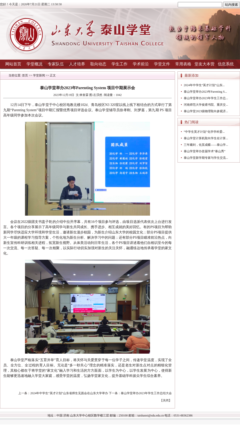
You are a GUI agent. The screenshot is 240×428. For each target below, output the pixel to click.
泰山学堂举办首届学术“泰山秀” (205, 151)
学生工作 (120, 64)
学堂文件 (162, 64)
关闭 (166, 400)
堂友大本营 (204, 64)
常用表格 (183, 64)
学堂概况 (34, 64)
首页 (25, 75)
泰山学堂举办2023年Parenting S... (205, 91)
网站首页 (13, 64)
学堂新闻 (39, 75)
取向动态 (98, 64)
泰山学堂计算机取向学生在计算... (206, 138)
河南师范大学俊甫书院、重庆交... (206, 104)
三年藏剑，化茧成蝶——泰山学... (206, 145)
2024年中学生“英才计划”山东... (204, 85)
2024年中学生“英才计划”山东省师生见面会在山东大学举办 (69, 393)
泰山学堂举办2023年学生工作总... (206, 98)
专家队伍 (56, 64)
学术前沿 (141, 64)
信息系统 (226, 64)
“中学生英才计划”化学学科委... (204, 131)
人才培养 (77, 64)
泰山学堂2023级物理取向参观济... (206, 111)
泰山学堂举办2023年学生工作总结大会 (146, 393)
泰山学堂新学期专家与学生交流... (206, 158)
